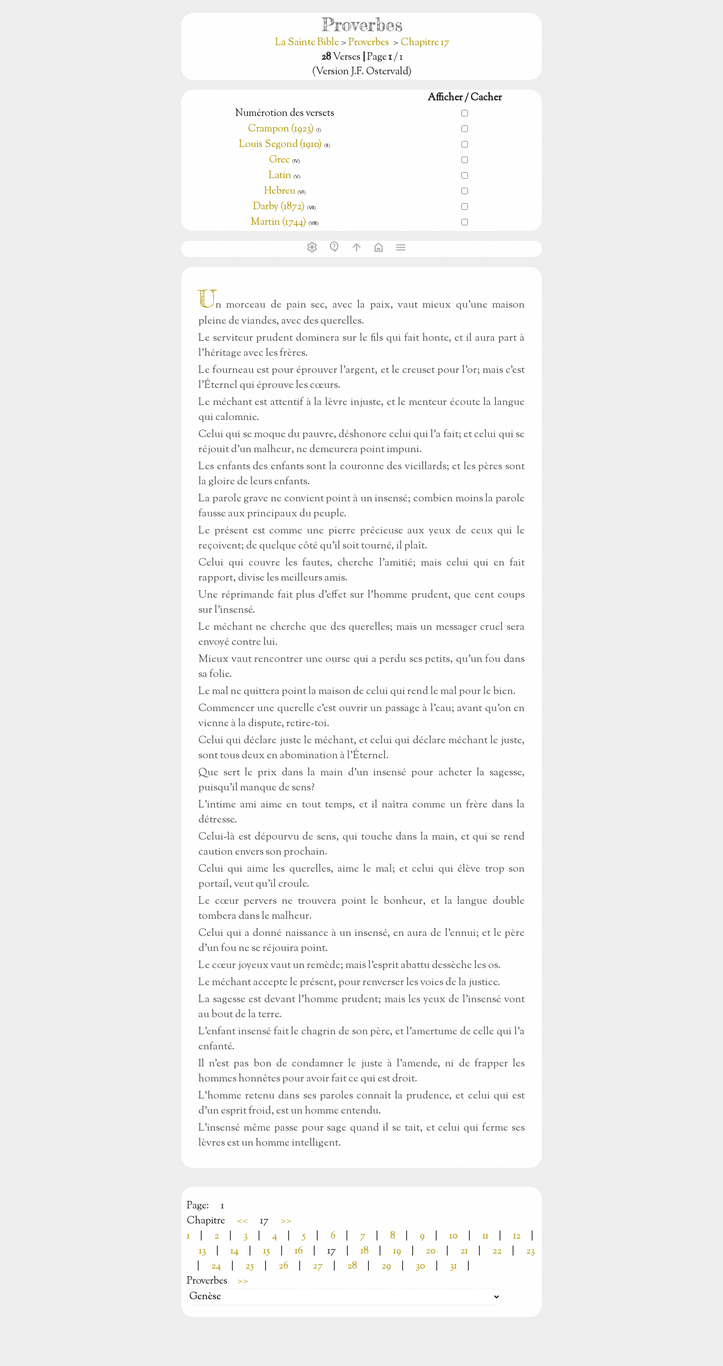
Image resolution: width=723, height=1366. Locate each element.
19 (397, 1251)
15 (266, 1251)
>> (286, 1221)
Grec (279, 160)
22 (497, 1251)
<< (242, 1221)
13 (202, 1251)
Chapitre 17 (425, 43)
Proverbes (368, 43)
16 (299, 1251)
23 (530, 1251)
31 (453, 1266)
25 (250, 1266)
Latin (280, 176)
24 (216, 1266)
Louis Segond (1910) (281, 145)
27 (318, 1266)
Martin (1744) (278, 222)
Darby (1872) (279, 207)
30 (420, 1266)
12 (517, 1236)
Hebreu (279, 191)
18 (364, 1251)
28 (352, 1266)
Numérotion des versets (284, 113)
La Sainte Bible (308, 43)
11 (486, 1236)
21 (464, 1251)
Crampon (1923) (281, 129)
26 (283, 1266)
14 (234, 1251)
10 (453, 1236)
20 (431, 1251)
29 (386, 1266)
